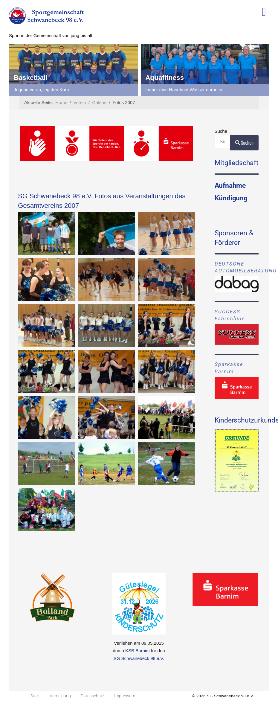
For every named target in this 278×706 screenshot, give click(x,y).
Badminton (30, 77)
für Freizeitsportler (30, 89)
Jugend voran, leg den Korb (171, 89)
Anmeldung (60, 695)
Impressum (124, 695)
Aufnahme (230, 185)
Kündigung (231, 198)
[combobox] (222, 141)
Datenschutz (92, 695)
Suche (221, 131)
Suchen (244, 142)
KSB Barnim (137, 650)
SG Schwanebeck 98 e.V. (139, 658)
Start (35, 695)
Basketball (161, 77)
